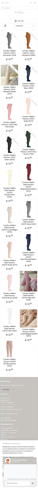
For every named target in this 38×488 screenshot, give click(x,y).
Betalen (3, 435)
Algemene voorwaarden (9, 433)
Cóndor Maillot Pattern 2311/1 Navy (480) (28, 86)
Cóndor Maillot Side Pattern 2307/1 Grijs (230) (28, 222)
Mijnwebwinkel (22, 484)
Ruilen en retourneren (8, 437)
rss (23, 481)
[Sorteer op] (19, 25)
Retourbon (4, 439)
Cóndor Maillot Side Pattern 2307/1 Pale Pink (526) (28, 296)
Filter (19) (19, 21)
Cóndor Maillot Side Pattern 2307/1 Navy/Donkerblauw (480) (28, 257)
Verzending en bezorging (9, 430)
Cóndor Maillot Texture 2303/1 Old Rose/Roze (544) (9, 362)
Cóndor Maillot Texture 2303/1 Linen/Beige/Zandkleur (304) (28, 332)
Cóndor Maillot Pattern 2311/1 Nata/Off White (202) (9, 90)
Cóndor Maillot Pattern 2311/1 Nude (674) (28, 119)
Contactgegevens (7, 428)
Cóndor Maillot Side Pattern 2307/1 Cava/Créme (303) (9, 192)
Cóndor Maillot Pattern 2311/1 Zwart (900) (9, 157)
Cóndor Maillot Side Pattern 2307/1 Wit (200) (9, 328)
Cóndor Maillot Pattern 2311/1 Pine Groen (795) (28, 152)
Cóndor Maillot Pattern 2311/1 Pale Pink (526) (9, 124)
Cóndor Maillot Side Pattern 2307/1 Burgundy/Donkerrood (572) (28, 186)
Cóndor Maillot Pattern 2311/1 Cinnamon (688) (28, 53)
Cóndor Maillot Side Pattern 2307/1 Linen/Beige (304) (9, 228)
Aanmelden (6, 389)
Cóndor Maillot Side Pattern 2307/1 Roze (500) (9, 295)
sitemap (19, 481)
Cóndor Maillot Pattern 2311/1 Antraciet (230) (9, 53)
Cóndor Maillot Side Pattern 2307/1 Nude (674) (9, 263)
